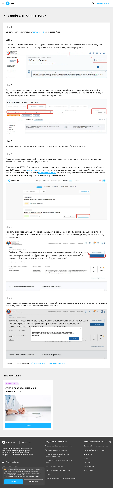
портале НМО (38, 32)
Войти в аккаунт (103, 4)
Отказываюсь (33, 482)
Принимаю (13, 482)
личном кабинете (35, 170)
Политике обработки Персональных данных (26, 476)
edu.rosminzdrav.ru (47, 172)
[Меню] (3, 4)
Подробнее (28, 426)
